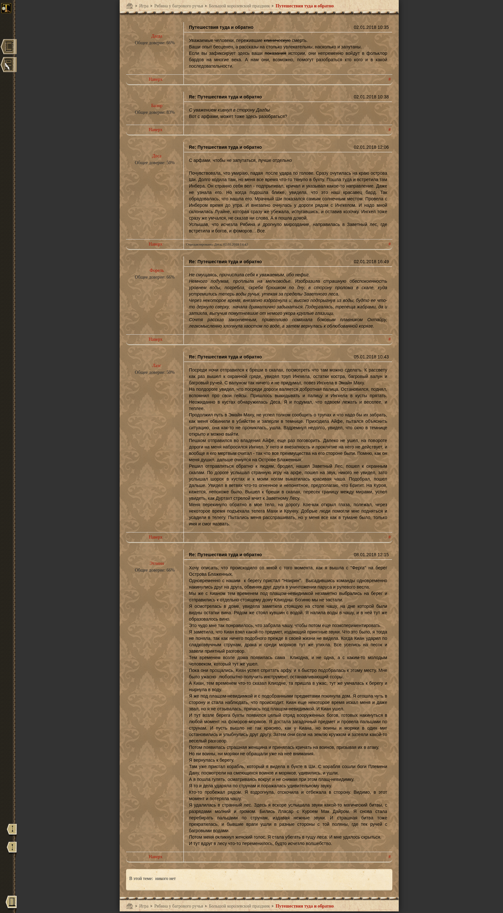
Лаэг (156, 365)
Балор (156, 105)
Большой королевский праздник (239, 6)
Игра (144, 6)
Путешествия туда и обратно (305, 6)
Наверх (155, 79)
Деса (156, 156)
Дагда (156, 36)
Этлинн (157, 563)
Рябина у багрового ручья (178, 6)
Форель (157, 270)
